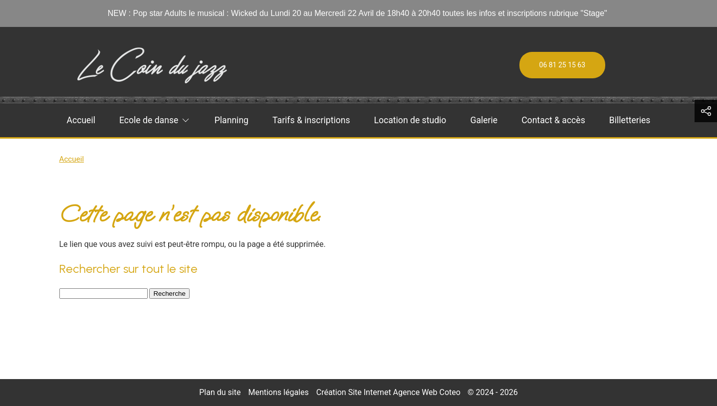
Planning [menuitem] (231, 120)
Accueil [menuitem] (81, 120)
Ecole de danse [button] (155, 120)
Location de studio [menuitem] (410, 120)
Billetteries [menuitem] (630, 120)
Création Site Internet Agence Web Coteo (388, 392)
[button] (706, 111)
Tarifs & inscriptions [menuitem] (311, 120)
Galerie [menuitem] (483, 120)
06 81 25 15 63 (562, 65)
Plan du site (219, 392)
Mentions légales (278, 392)
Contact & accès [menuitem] (553, 120)
